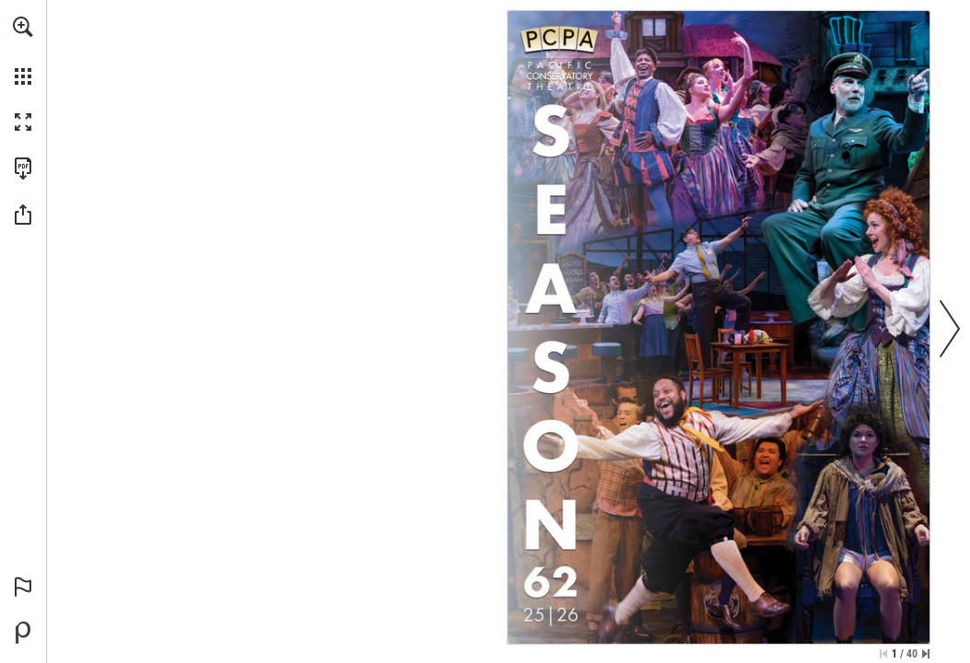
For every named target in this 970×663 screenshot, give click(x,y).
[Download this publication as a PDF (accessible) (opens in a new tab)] (23, 168)
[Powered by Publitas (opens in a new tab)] (23, 633)
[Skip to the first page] (883, 653)
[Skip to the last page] (926, 653)
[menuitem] (23, 51)
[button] (23, 27)
